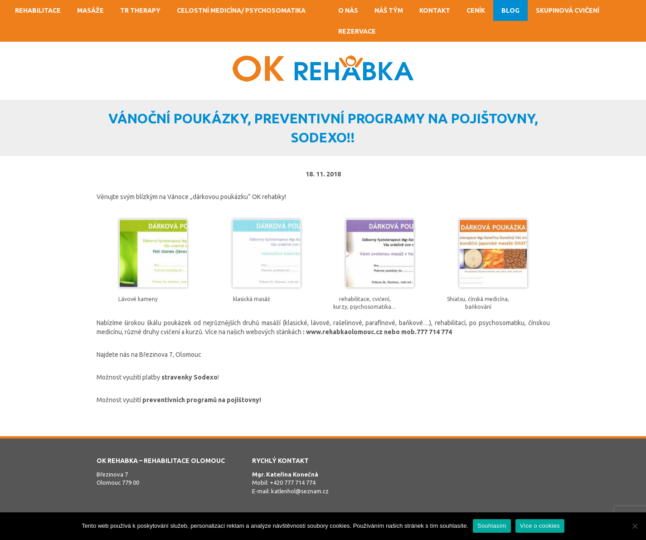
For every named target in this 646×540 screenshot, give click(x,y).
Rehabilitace (38, 10)
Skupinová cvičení (567, 10)
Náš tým (388, 10)
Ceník (475, 10)
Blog (510, 10)
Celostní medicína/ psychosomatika (241, 10)
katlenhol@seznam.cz (300, 491)
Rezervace (357, 31)
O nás (348, 10)
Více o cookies (540, 525)
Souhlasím (491, 525)
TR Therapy (140, 10)
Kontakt (434, 10)
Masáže (90, 10)
